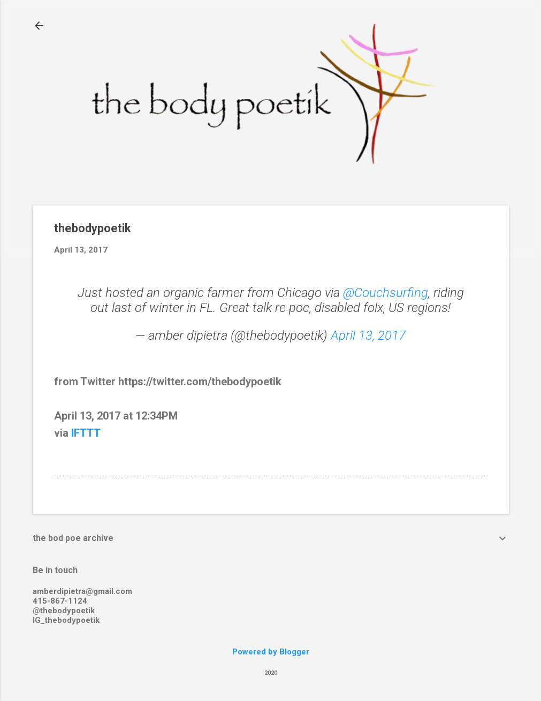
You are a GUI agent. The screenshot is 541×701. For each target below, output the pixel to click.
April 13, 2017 (368, 335)
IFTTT (86, 432)
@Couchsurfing (385, 292)
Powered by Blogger (270, 652)
